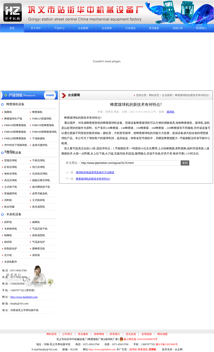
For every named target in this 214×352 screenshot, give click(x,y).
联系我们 (201, 28)
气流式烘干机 (40, 228)
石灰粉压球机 (40, 173)
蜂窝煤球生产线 (13, 118)
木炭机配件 (10, 261)
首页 (12, 28)
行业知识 (130, 28)
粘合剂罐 (9, 206)
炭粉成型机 (38, 235)
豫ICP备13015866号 (167, 344)
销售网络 (99, 334)
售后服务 (154, 28)
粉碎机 (8, 241)
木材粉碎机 (10, 228)
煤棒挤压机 (38, 248)
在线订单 (178, 28)
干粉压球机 (38, 160)
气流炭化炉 (38, 241)
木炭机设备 (13, 214)
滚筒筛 (36, 255)
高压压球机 (10, 180)
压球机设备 (13, 152)
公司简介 (67, 334)
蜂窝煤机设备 (15, 104)
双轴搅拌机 (10, 193)
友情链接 (147, 334)
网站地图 (162, 334)
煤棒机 (8, 112)
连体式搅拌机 (40, 145)
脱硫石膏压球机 (41, 180)
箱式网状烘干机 (41, 186)
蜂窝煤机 (37, 112)
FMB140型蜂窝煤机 (15, 125)
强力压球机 (38, 167)
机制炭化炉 (10, 248)
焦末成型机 (38, 206)
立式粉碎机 (38, 200)
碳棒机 (36, 222)
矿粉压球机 (10, 167)
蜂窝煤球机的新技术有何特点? (93, 178)
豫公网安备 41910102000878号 (138, 339)
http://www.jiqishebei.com (24, 296)
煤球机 (170, 111)
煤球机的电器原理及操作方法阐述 (95, 172)
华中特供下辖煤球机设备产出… (15, 146)
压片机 (8, 255)
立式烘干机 (10, 186)
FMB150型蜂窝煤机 (43, 125)
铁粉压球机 (10, 173)
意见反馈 (131, 334)
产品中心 (59, 28)
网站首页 (154, 95)
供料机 (8, 200)
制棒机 (8, 235)
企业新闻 (83, 28)
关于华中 (36, 28)
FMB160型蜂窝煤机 (15, 131)
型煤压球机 (10, 160)
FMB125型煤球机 (42, 118)
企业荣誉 (107, 28)
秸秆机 (8, 222)
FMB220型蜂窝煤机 (15, 138)
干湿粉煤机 (38, 138)
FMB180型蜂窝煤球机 (44, 131)
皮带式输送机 (40, 193)
